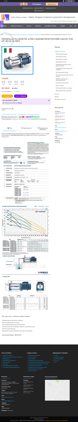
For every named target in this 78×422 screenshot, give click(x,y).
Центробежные (7, 362)
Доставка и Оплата (59, 357)
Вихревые (5, 363)
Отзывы (62, 26)
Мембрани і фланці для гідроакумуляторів (61, 79)
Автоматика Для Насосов (34, 365)
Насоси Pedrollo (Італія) (11, 34)
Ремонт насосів (60, 85)
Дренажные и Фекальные (9, 360)
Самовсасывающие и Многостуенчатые (13, 357)
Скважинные (6, 358)
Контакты (56, 360)
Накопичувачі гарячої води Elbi (63, 90)
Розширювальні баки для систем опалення (64, 69)
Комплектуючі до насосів (62, 82)
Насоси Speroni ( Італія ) (62, 59)
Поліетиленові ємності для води (64, 88)
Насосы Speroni (32, 357)
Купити (7, 96)
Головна (4, 26)
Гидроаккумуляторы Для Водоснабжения (39, 362)
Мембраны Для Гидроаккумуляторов (37, 367)
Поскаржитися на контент (50, 420)
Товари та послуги (16, 26)
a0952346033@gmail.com (61, 131)
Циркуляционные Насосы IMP (35, 360)
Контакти (38, 26)
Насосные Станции (7, 355)
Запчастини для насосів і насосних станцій (64, 75)
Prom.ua (46, 417)
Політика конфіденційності (62, 420)
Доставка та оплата (50, 26)
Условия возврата (58, 358)
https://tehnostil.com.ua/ (61, 127)
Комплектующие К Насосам (35, 369)
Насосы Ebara (31, 358)
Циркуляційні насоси (61, 61)
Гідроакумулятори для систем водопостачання (63, 65)
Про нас (28, 26)
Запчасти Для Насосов (34, 355)
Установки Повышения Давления (11, 367)
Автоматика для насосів (62, 72)
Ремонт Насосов (32, 370)
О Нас (55, 362)
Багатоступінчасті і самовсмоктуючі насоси (29, 34)
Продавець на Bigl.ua (39, 419)
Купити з (21, 96)
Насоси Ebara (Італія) (61, 56)
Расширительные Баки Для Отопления (38, 363)
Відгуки (57, 96)
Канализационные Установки (10, 365)
